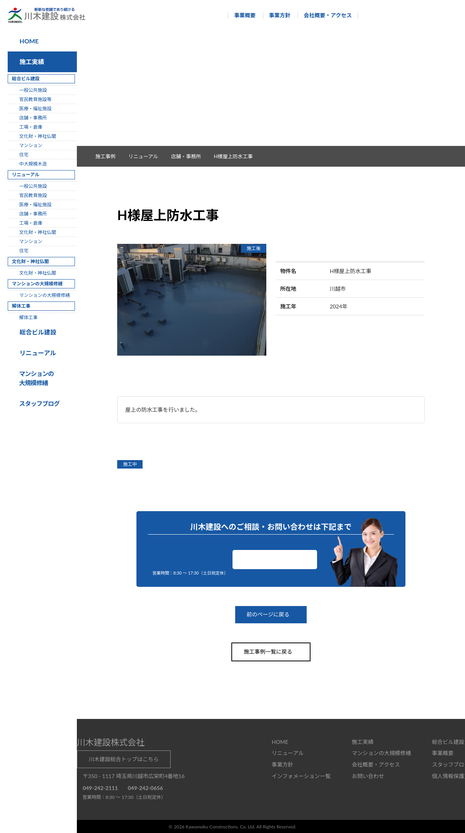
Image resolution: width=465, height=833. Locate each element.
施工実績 (30, 61)
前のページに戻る (271, 614)
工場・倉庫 (30, 127)
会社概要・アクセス (324, 15)
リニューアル (36, 352)
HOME (28, 41)
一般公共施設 (33, 90)
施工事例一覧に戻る (271, 651)
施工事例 (110, 156)
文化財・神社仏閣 (37, 136)
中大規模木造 (33, 164)
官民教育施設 (33, 195)
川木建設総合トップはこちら (124, 758)
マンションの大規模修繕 (44, 295)
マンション (30, 145)
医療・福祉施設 (35, 108)
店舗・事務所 (190, 156)
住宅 (23, 154)
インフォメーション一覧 (301, 775)
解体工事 (28, 317)
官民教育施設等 (35, 99)
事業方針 (276, 15)
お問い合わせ (275, 559)
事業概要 (241, 15)
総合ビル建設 (36, 332)
